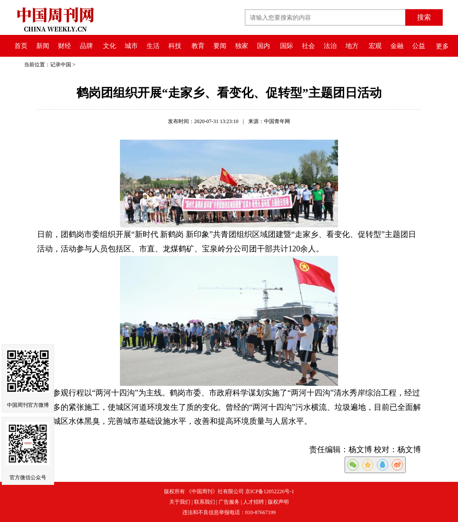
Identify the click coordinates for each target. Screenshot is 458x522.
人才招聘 (253, 502)
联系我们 (204, 502)
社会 (308, 45)
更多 (442, 46)
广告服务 (229, 502)
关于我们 (179, 502)
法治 (330, 45)
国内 (263, 45)
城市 (131, 45)
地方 (352, 45)
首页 (20, 45)
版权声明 (278, 502)
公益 (418, 45)
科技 (174, 45)
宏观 (375, 45)
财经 (64, 45)
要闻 (219, 45)
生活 (153, 45)
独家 (241, 45)
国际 (286, 45)
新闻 (42, 45)
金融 (396, 45)
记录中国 (60, 65)
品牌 (86, 45)
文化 (109, 45)
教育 (198, 45)
